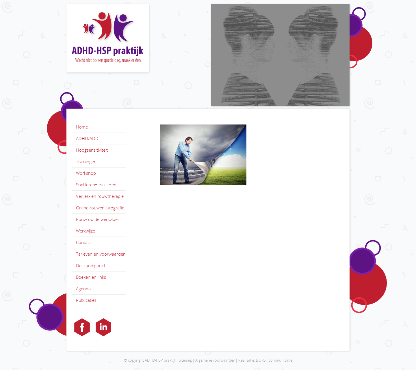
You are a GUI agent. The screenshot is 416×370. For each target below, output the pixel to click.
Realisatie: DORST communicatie (265, 360)
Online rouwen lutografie (100, 208)
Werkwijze (85, 231)
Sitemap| (186, 360)
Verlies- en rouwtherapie (100, 196)
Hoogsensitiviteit (92, 150)
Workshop (86, 173)
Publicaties (86, 300)
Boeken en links (91, 277)
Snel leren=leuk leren (96, 184)
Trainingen (86, 161)
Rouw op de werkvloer (97, 219)
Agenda (83, 288)
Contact (83, 242)
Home (82, 127)
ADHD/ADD (87, 138)
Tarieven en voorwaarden (101, 254)
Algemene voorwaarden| (216, 360)
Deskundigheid (90, 265)
